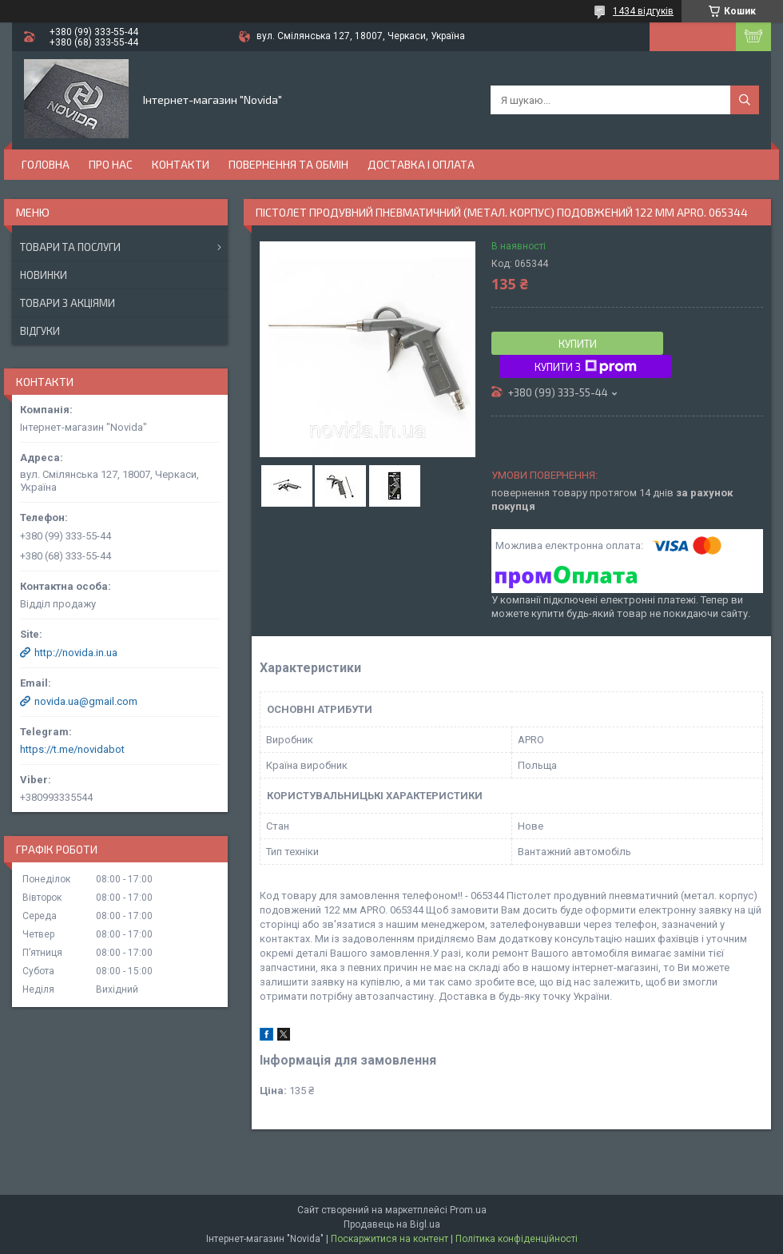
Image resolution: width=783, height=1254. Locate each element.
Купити (577, 343)
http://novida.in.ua (75, 653)
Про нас (111, 164)
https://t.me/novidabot (72, 749)
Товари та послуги (70, 247)
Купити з (586, 367)
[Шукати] (744, 100)
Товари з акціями (67, 303)
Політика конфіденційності (516, 1238)
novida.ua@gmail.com (85, 701)
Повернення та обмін (288, 164)
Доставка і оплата (421, 164)
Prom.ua (468, 1210)
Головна (46, 164)
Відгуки (40, 330)
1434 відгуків (643, 11)
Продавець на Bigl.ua (392, 1224)
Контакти (180, 164)
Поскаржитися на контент (389, 1238)
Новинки (43, 275)
